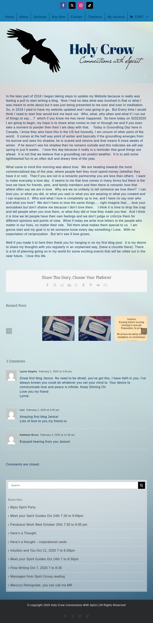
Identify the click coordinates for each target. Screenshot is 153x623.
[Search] (141, 485)
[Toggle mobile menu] (145, 77)
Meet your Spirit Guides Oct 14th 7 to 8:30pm (44, 559)
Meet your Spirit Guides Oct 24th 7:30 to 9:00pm (46, 516)
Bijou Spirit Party (23, 507)
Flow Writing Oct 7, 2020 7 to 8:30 (36, 568)
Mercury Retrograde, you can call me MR (41, 585)
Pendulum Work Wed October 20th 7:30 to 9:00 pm (48, 524)
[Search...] (73, 485)
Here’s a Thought (23, 533)
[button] (9, 331)
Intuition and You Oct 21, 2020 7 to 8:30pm (42, 550)
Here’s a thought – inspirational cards (38, 542)
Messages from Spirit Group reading (37, 576)
